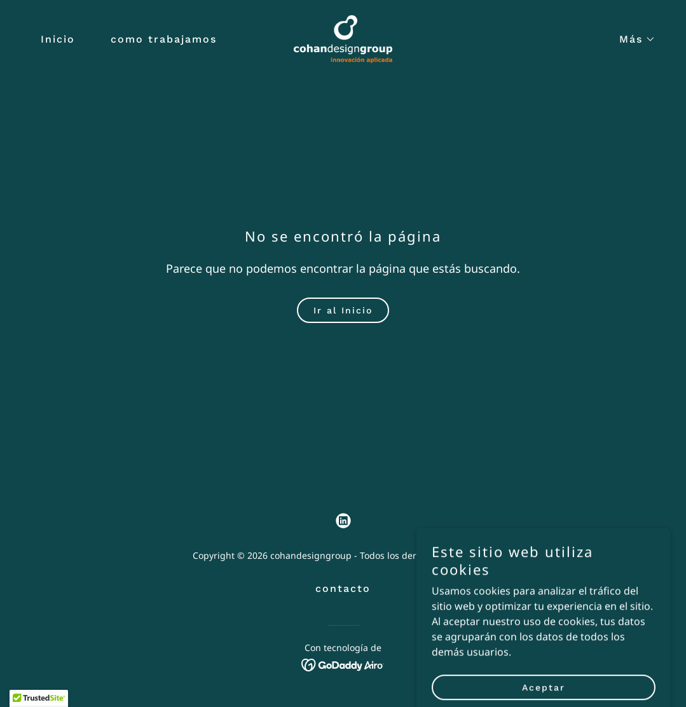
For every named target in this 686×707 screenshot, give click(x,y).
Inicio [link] (58, 39)
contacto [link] (343, 588)
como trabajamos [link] (164, 39)
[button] (632, 39)
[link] (343, 38)
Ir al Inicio (343, 310)
